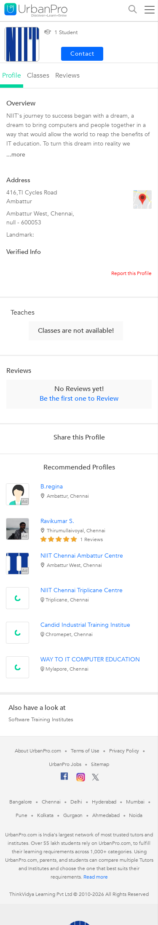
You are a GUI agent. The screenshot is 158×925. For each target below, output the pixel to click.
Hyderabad (104, 801)
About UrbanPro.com (38, 750)
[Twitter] (95, 779)
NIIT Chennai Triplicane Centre (81, 590)
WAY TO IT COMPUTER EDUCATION (90, 659)
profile (11, 75)
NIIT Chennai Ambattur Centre (81, 556)
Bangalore (20, 801)
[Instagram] (80, 780)
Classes (38, 75)
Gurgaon (73, 815)
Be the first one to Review (79, 398)
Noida (135, 815)
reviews (67, 75)
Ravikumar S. (57, 521)
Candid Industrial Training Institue (85, 625)
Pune (21, 815)
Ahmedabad (105, 815)
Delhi (76, 801)
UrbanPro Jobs (65, 764)
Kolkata (45, 815)
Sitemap (100, 764)
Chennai (51, 801)
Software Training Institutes (40, 719)
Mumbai (135, 801)
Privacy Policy (124, 750)
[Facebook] (64, 779)
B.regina (51, 487)
